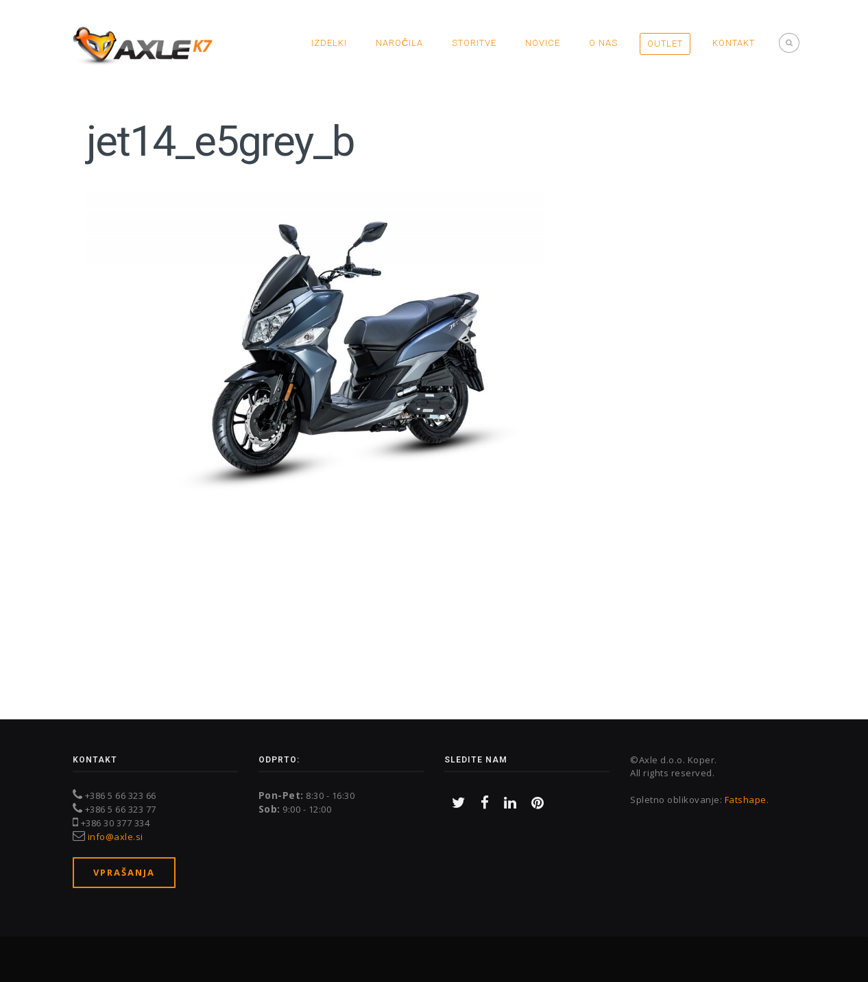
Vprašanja (124, 872)
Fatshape (746, 799)
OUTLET (665, 43)
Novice (542, 43)
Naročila (399, 43)
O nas (603, 43)
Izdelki (329, 43)
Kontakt (733, 43)
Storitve (474, 43)
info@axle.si (115, 836)
